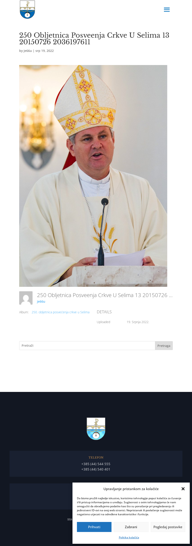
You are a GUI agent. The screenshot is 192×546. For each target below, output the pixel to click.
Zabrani (131, 527)
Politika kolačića (129, 537)
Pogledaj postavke (167, 527)
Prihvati (94, 527)
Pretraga (163, 346)
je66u (28, 51)
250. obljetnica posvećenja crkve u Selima (60, 312)
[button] (183, 489)
